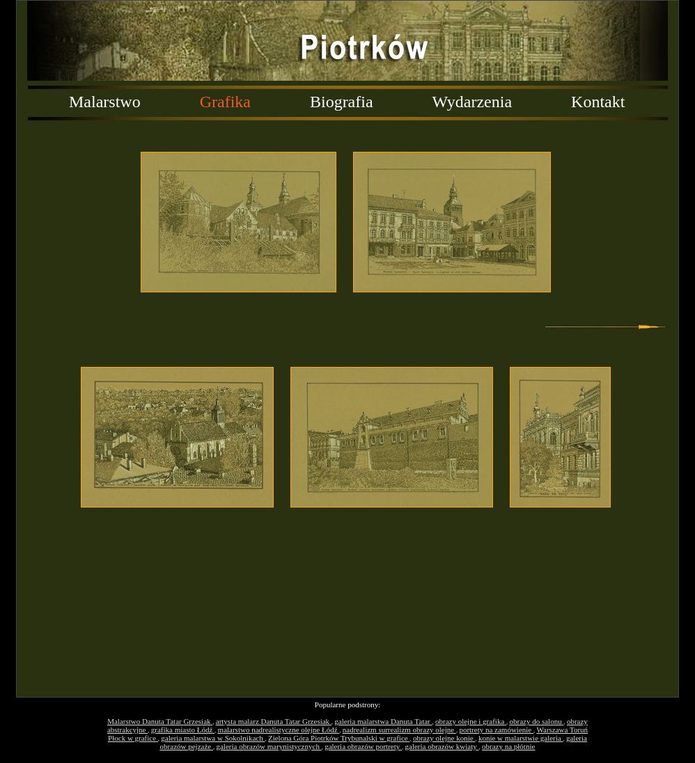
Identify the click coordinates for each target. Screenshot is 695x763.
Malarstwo (105, 102)
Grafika (225, 102)
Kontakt (598, 102)
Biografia (341, 102)
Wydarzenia (472, 102)
